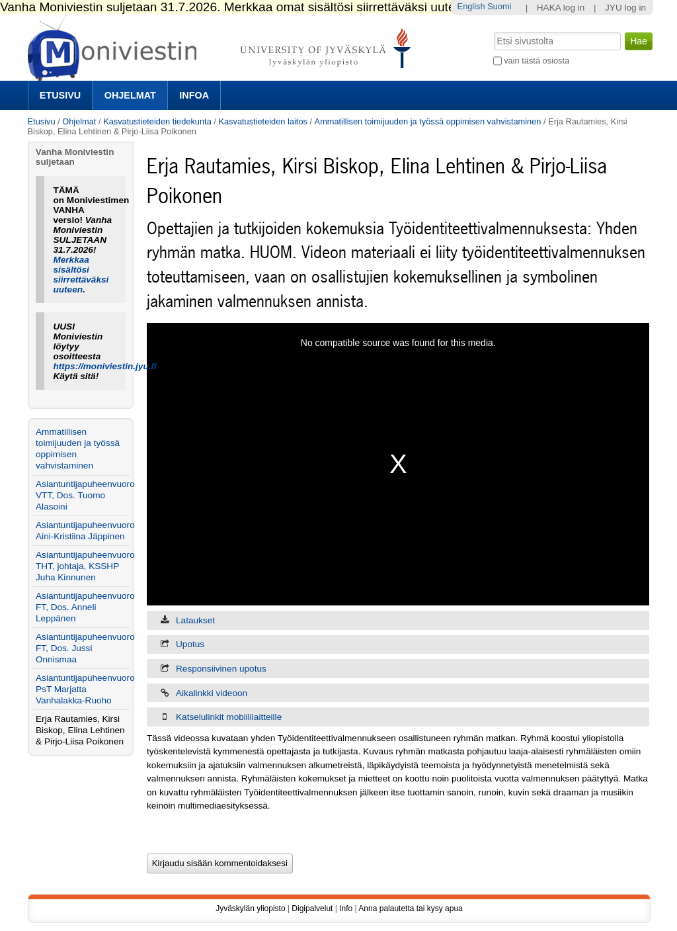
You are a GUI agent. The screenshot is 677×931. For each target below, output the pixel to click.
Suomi (499, 6)
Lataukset (195, 620)
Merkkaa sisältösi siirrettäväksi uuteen (80, 274)
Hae (492, 31)
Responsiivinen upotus (221, 669)
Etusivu (60, 95)
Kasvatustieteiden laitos (262, 121)
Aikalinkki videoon (211, 693)
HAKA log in (561, 8)
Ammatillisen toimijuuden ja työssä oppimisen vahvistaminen (428, 121)
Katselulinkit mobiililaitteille (229, 717)
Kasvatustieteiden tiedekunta (157, 121)
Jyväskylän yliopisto (250, 908)
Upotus (190, 644)
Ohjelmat (130, 95)
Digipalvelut (312, 908)
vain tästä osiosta (536, 61)
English (471, 6)
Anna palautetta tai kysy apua (410, 908)
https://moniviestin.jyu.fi (104, 366)
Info (345, 908)
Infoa (194, 95)
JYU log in (625, 8)
